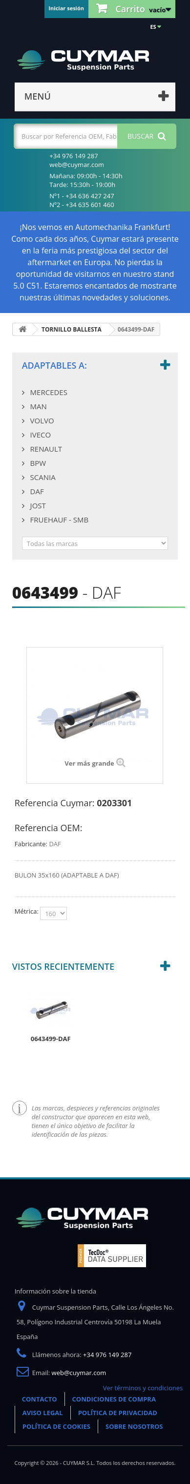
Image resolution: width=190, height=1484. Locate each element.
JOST (37, 505)
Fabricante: (31, 843)
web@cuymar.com (79, 1372)
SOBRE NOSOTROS (134, 1426)
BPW (37, 463)
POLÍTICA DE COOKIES (56, 1426)
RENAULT (45, 449)
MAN (37, 406)
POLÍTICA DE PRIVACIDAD (117, 1412)
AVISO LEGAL (42, 1412)
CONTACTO (39, 1399)
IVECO (39, 434)
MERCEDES (47, 392)
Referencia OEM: (49, 827)
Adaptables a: (54, 365)
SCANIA (42, 477)
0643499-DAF (51, 1038)
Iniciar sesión (66, 8)
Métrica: (27, 911)
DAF (36, 491)
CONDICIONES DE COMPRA (114, 1399)
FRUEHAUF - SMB (58, 519)
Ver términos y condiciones (143, 1387)
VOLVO (41, 420)
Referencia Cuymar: (55, 802)
